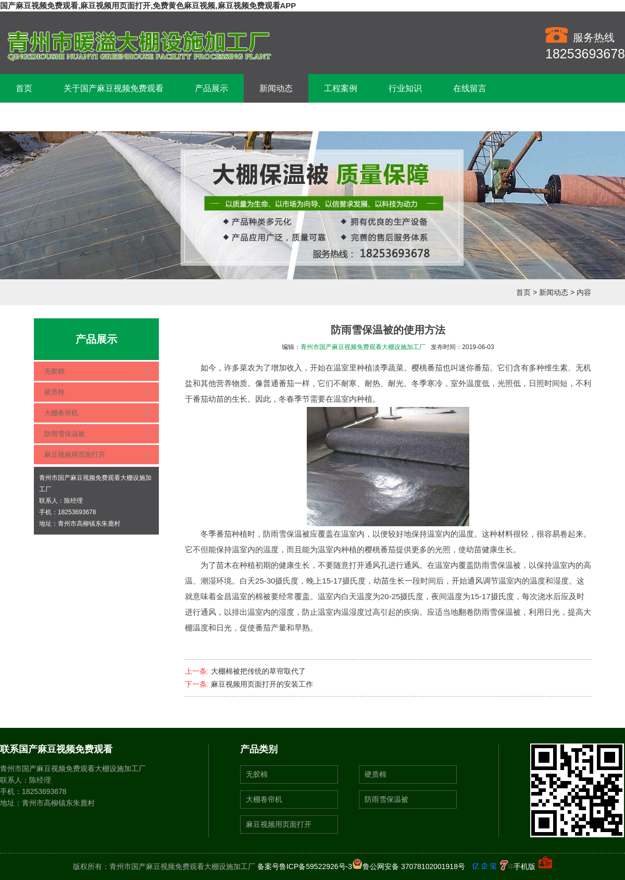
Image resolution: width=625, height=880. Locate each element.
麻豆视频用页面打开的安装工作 (262, 684)
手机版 (524, 866)
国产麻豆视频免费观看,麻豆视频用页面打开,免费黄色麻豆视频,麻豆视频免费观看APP (148, 5)
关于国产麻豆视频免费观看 (114, 88)
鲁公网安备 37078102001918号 (408, 866)
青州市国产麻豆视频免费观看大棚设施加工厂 (363, 347)
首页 (24, 88)
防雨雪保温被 (64, 434)
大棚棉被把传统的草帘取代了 (258, 671)
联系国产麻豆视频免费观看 (66, 117)
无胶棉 (54, 371)
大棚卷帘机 (61, 413)
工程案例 (340, 88)
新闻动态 (276, 88)
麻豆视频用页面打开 (74, 454)
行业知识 (405, 88)
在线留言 (469, 88)
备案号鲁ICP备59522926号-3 (304, 866)
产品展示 (211, 88)
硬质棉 (54, 392)
